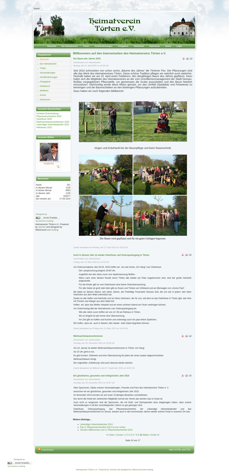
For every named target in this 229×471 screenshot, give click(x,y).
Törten (86, 46)
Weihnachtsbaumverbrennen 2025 (52, 122)
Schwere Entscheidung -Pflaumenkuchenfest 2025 (48, 115)
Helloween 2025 (44, 127)
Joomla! (42, 227)
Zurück (119, 435)
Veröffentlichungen (104, 46)
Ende (153, 435)
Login (179, 46)
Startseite (51, 46)
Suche (168, 46)
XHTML (177, 449)
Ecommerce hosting (44, 221)
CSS (188, 449)
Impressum (154, 46)
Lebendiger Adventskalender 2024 (52, 124)
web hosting (52, 230)
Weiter (146, 435)
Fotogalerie (123, 46)
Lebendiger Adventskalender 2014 (96, 424)
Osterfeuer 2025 (44, 119)
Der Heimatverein (70, 46)
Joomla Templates (50, 218)
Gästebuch (139, 46)
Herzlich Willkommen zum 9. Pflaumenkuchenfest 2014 (106, 430)
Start (111, 435)
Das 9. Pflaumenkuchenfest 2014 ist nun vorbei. (103, 427)
